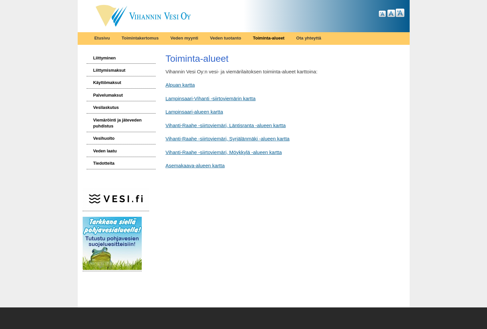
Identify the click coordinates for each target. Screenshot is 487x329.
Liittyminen (104, 57)
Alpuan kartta (180, 85)
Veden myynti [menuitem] (184, 38)
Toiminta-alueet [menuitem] (268, 38)
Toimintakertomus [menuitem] (140, 38)
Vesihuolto (104, 138)
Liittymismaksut (109, 70)
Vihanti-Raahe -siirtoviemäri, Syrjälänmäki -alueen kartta (228, 138)
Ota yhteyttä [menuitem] (308, 38)
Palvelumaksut (108, 95)
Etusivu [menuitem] (102, 38)
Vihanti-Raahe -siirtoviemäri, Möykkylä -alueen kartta (224, 152)
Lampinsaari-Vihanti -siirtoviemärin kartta (211, 98)
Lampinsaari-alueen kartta (194, 112)
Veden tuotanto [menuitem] (225, 38)
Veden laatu (105, 150)
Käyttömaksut (107, 82)
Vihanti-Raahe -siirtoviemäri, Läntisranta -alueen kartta (226, 125)
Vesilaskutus (106, 107)
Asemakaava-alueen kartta (195, 165)
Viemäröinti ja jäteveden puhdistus (117, 123)
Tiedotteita (103, 163)
